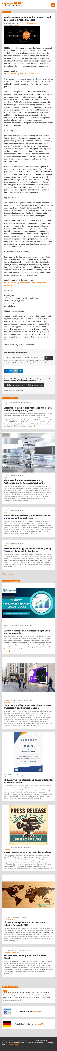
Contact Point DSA (39, 1042)
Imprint (7, 1042)
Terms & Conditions (27, 1042)
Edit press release (34, 385)
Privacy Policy (15, 1042)
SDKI (17, 25)
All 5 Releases (9, 574)
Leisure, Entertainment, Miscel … (22, 950)
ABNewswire (7, 777)
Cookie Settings (13, 1045)
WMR (5, 627)
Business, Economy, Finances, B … (21, 403)
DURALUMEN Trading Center (12, 702)
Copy (48, 358)
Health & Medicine (17, 475)
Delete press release (14, 385)
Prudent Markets (9, 919)
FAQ (3, 1042)
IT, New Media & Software (28, 23)
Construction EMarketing (11, 952)
